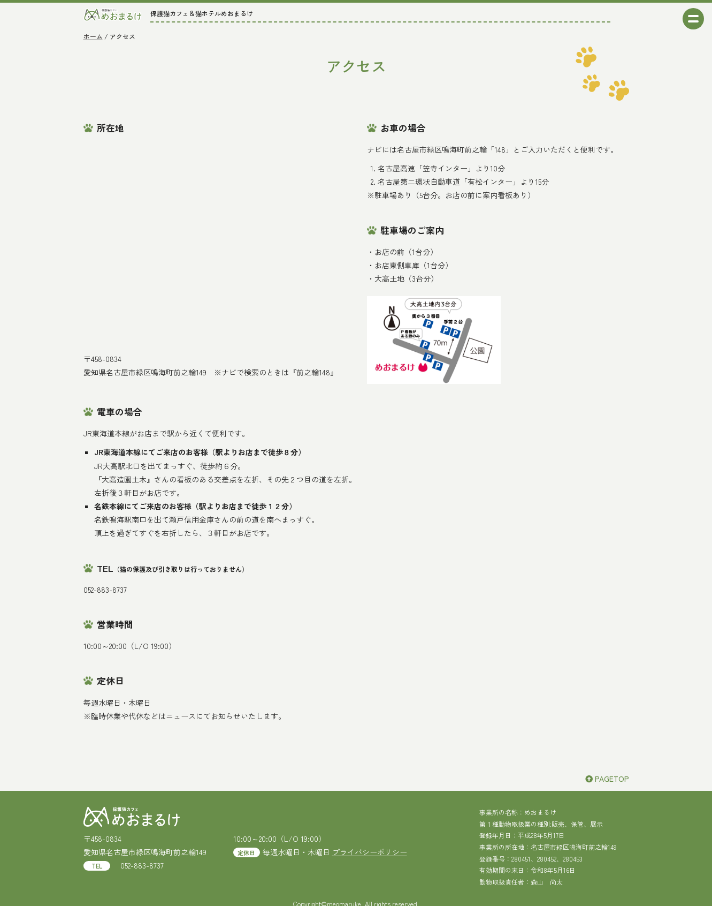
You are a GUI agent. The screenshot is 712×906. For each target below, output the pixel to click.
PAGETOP (607, 778)
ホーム (93, 36)
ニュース (181, 716)
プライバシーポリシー (369, 852)
